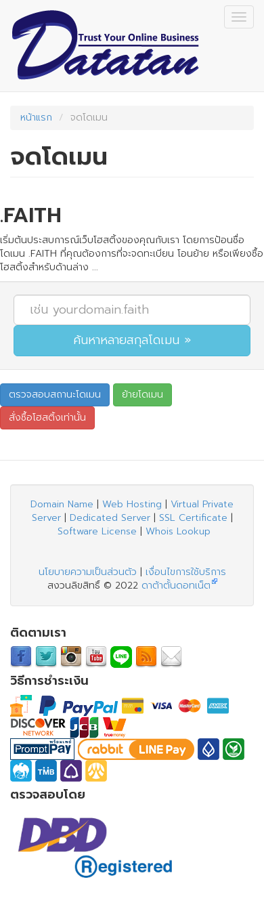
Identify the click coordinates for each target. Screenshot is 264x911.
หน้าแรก (36, 117)
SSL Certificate (193, 518)
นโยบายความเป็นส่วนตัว (88, 572)
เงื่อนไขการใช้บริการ (186, 572)
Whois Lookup (178, 531)
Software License (97, 531)
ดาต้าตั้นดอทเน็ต (176, 585)
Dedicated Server (110, 518)
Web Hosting (132, 504)
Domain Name (61, 504)
